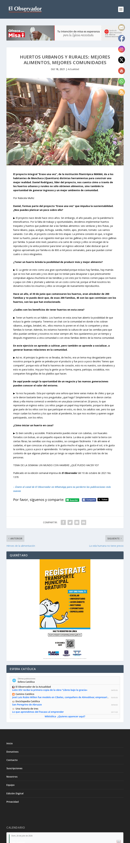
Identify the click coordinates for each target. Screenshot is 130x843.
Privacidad (12, 801)
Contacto (12, 760)
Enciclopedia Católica (28, 701)
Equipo (10, 785)
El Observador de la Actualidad (33, 686)
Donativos (12, 751)
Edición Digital (15, 793)
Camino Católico (25, 694)
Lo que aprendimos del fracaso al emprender (38, 711)
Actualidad (73, 69)
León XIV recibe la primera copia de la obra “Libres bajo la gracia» (49, 690)
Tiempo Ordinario (22, 839)
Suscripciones (14, 768)
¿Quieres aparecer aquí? (71, 716)
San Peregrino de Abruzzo (27, 704)
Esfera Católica (26, 681)
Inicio (9, 743)
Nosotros (11, 776)
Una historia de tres (27, 708)
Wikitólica (50, 716)
